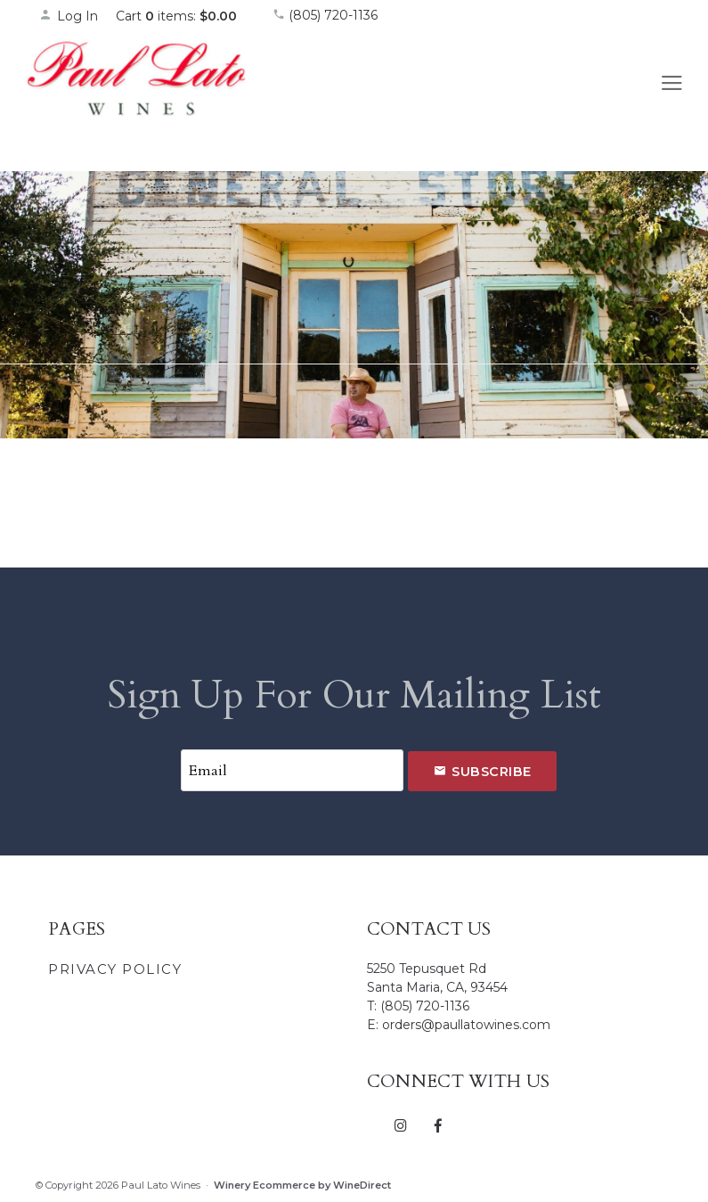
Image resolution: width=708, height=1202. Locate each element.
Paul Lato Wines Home (137, 97)
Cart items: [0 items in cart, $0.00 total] (176, 16)
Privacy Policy (115, 969)
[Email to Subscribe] (292, 770)
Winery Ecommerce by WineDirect (302, 1185)
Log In (68, 16)
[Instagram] (401, 1124)
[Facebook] (438, 1124)
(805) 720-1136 (325, 15)
